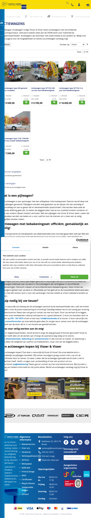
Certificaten (27, 479)
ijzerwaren (9, 463)
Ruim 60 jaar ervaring (82, 17)
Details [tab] (45, 247)
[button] (25, 96)
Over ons (26, 448)
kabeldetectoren (9, 479)
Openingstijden (46, 469)
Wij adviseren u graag (13, 17)
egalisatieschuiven (10, 476)
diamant (14, 460)
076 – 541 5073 (16, 318)
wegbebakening (20, 364)
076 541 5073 (48, 452)
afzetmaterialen (13, 339)
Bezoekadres (45, 436)
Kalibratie (26, 467)
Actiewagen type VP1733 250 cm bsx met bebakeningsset (43, 89)
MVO (24, 475)
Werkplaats (27, 464)
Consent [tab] (15, 247)
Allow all (74, 277)
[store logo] (11, 4)
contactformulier (13, 321)
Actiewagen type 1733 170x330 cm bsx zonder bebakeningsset (16, 139)
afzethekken (7, 470)
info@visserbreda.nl (49, 318)
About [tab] (75, 247)
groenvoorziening (9, 451)
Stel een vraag (48, 456)
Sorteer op (64, 44)
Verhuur (25, 460)
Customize (45, 277)
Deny (16, 277)
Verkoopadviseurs (30, 456)
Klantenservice (28, 444)
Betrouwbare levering (59, 17)
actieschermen (42, 339)
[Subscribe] (87, 457)
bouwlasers (7, 473)
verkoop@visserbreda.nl (53, 448)
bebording (26, 339)
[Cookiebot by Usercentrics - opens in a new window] (78, 240)
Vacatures (26, 452)
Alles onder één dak (36, 17)
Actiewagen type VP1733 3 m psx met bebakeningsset (71, 89)
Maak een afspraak (50, 460)
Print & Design (28, 471)
